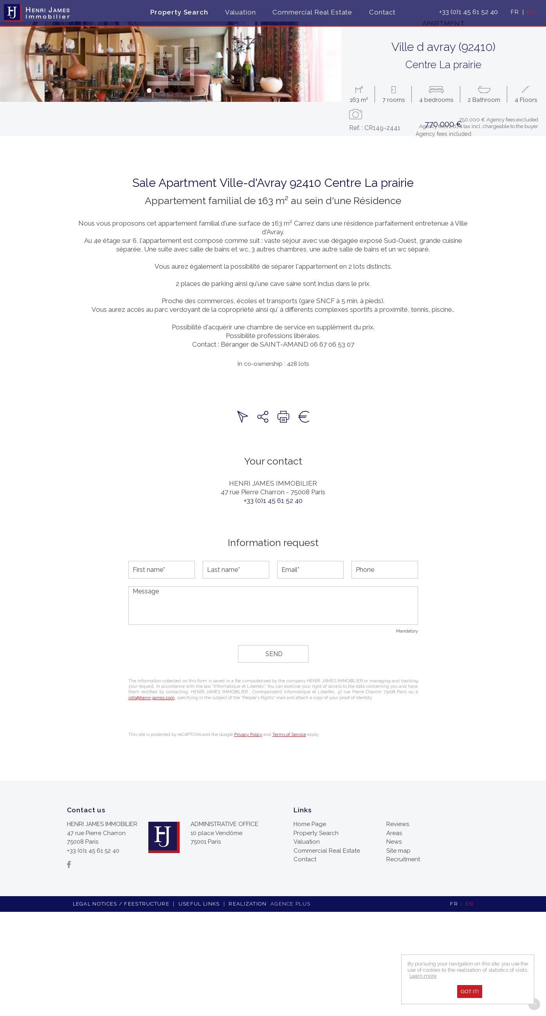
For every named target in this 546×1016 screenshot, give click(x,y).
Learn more (422, 976)
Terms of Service (289, 838)
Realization (270, 1008)
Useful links (199, 1008)
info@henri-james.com (151, 801)
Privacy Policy (248, 838)
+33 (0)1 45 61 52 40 (273, 605)
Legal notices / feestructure (121, 1008)
